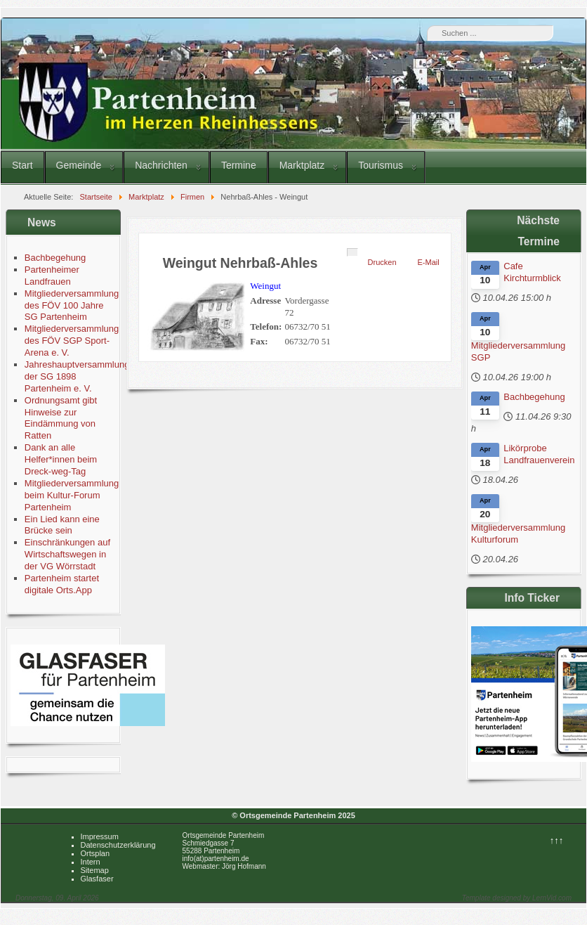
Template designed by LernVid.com (517, 898)
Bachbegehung (534, 397)
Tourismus (380, 165)
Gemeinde (79, 165)
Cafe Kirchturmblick (532, 272)
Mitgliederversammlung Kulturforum (518, 533)
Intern (90, 862)
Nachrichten (161, 165)
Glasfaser (97, 878)
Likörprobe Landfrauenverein (538, 454)
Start (22, 165)
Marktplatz (302, 165)
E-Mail (429, 262)
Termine (238, 165)
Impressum (100, 836)
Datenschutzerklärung (118, 845)
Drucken (382, 262)
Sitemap (95, 870)
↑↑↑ (557, 840)
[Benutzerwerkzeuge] (352, 252)
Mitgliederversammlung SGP (518, 351)
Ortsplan (95, 853)
